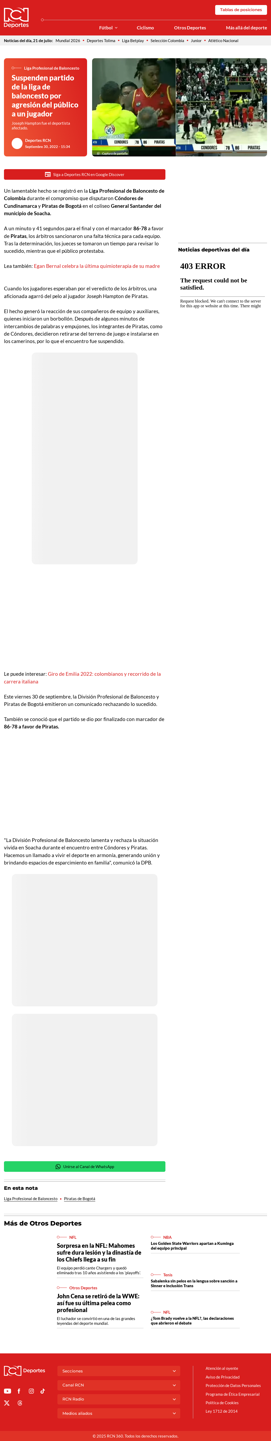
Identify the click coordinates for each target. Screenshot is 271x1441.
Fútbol (106, 27)
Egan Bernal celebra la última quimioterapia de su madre (97, 266)
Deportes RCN (38, 140)
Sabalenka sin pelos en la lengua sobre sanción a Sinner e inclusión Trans (194, 1284)
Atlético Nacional (223, 40)
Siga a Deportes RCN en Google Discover (84, 174)
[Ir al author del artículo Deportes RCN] (17, 143)
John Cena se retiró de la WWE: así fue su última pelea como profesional (98, 1303)
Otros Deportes (190, 27)
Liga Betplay (133, 40)
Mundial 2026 (68, 40)
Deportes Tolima (101, 40)
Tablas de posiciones (241, 9)
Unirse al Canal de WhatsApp (85, 1167)
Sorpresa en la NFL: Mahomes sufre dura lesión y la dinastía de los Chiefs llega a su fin (99, 1252)
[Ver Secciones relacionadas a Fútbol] (116, 28)
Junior (196, 40)
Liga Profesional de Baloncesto (30, 1199)
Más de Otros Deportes (43, 1224)
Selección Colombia (167, 40)
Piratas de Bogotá (79, 1199)
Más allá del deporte (246, 27)
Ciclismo (145, 27)
